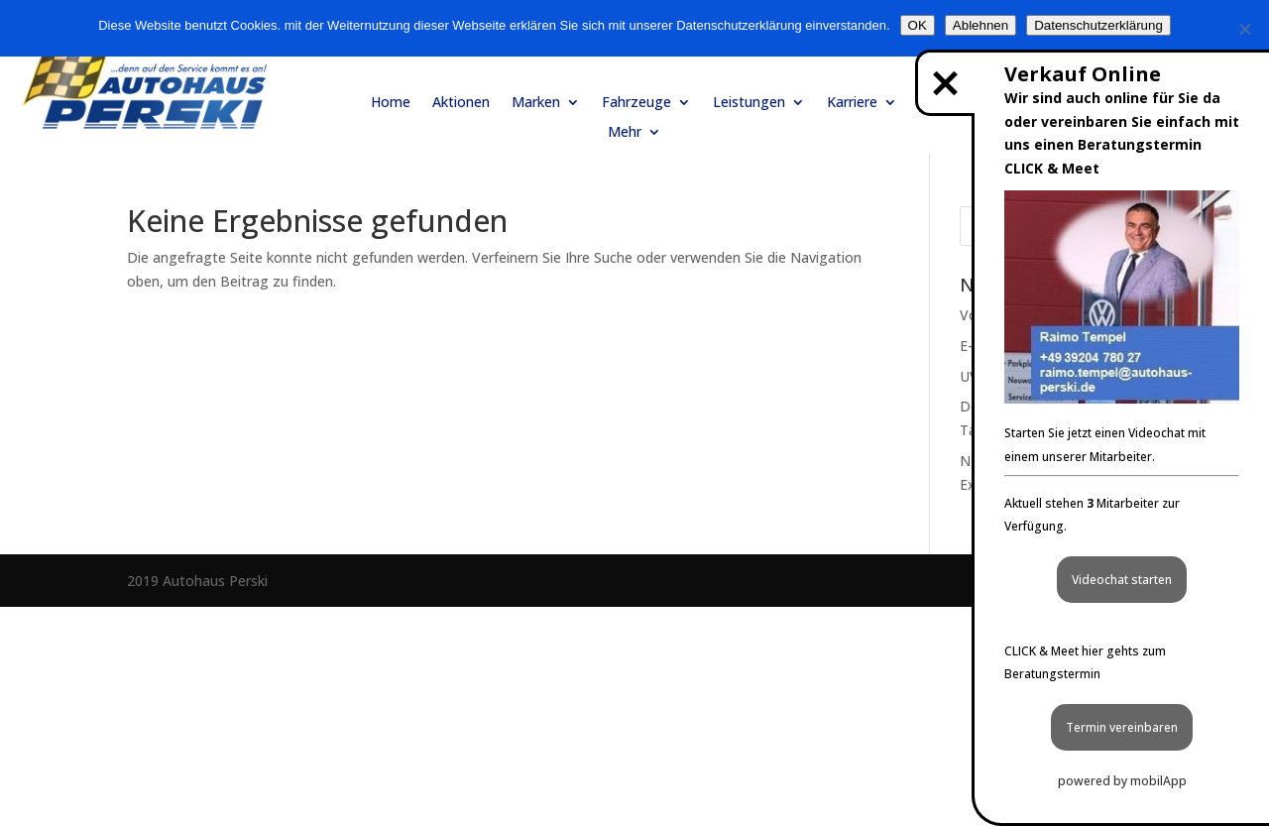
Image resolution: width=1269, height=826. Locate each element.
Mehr (624, 133)
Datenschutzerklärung (1098, 25)
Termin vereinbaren (1122, 727)
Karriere (852, 103)
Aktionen (461, 103)
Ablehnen (980, 25)
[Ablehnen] (1244, 29)
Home (390, 103)
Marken (536, 103)
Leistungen (749, 103)
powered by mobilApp (1122, 780)
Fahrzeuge (636, 103)
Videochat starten (1122, 579)
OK (917, 25)
